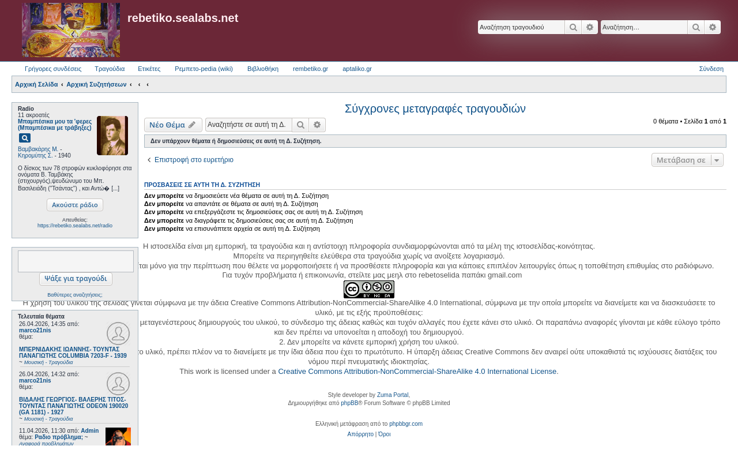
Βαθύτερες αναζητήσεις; (74, 295)
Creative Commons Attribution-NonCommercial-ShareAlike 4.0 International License (417, 371)
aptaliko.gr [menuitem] (357, 68)
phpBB (349, 403)
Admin (90, 431)
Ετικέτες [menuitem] (149, 68)
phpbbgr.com (406, 424)
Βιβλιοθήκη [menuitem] (262, 68)
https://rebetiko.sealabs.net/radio (74, 225)
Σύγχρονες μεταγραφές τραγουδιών (435, 108)
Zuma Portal (392, 395)
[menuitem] (361, 434)
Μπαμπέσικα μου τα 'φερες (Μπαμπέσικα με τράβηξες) (55, 124)
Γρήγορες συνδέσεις (53, 68)
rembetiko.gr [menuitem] (310, 68)
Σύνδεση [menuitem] (711, 68)
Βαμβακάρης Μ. (38, 149)
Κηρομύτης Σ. (35, 155)
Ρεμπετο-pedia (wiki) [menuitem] (204, 68)
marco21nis (35, 330)
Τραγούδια (110, 68)
